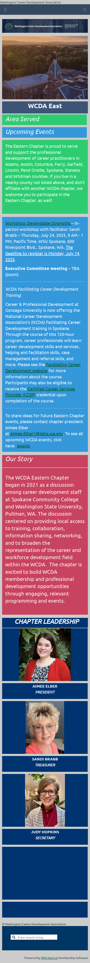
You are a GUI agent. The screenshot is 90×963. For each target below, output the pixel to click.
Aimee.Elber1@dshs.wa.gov (36, 433)
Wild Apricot (49, 958)
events (23, 445)
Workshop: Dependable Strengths (38, 223)
